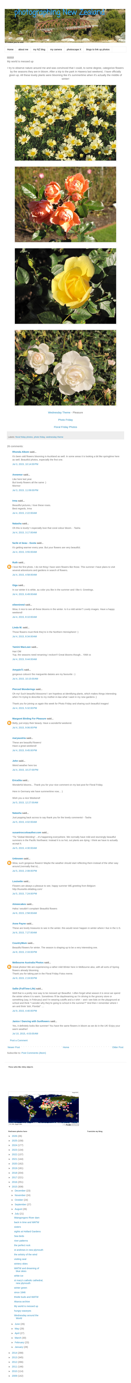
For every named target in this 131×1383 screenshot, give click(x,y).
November (20, 1195)
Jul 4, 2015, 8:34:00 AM (24, 636)
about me (23, 49)
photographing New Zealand (54, 12)
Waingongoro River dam (26, 1217)
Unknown (17, 858)
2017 (15, 1177)
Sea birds (19, 1236)
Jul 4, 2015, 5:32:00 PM (24, 708)
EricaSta (17, 780)
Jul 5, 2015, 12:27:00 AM (25, 802)
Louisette (17, 881)
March (18, 1338)
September (21, 1204)
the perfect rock (22, 1245)
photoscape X (74, 49)
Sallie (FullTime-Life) (23, 988)
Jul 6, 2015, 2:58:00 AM (24, 913)
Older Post (117, 1047)
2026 (15, 1136)
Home (10, 49)
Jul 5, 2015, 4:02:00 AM (24, 822)
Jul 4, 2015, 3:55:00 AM (24, 552)
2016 (15, 1182)
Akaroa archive (22, 1301)
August (19, 1209)
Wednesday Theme (59, 412)
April (17, 1333)
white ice (18, 1275)
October (19, 1200)
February (20, 1342)
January (19, 1347)
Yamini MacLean (21, 647)
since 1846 (20, 1292)
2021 (15, 1159)
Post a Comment (19, 1040)
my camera (56, 49)
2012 (15, 1362)
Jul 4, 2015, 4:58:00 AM (24, 574)
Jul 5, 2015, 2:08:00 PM (24, 871)
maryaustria (19, 738)
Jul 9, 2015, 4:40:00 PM (24, 1010)
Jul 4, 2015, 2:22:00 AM (24, 513)
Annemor (17, 474)
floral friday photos (24, 437)
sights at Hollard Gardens (27, 1231)
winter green (20, 1287)
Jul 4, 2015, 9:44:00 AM (24, 659)
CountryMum (19, 943)
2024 (15, 1145)
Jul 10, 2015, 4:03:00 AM (25, 1033)
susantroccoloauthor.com (26, 832)
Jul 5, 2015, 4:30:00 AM (24, 848)
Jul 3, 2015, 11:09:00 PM (25, 490)
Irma (14, 500)
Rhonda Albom (20, 452)
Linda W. (17, 627)
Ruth (15, 562)
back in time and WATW (26, 1222)
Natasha (17, 523)
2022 (15, 1154)
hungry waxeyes (22, 1310)
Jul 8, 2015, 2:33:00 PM (24, 952)
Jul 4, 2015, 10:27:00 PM (25, 770)
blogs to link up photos (98, 49)
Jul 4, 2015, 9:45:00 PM (24, 750)
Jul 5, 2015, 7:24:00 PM (24, 893)
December (20, 1190)
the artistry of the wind (25, 1254)
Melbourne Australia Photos (28, 962)
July (17, 1213)
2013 (15, 1357)
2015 (15, 1186)
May (17, 1328)
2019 (15, 1168)
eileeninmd (18, 604)
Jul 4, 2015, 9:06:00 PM (24, 727)
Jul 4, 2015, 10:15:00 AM (25, 678)
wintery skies (21, 1263)
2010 (15, 1371)
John (15, 761)
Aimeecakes (19, 904)
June (17, 1324)
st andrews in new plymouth (28, 1250)
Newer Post (14, 1047)
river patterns (21, 1240)
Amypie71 (18, 669)
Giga (15, 585)
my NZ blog (39, 49)
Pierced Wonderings (23, 689)
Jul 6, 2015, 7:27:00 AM (24, 932)
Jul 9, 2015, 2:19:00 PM (24, 978)
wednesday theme (54, 437)
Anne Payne (19, 923)
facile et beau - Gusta (24, 543)
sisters (17, 1227)
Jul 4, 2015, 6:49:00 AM (24, 594)
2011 (15, 1366)
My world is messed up (26, 1306)
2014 (15, 1352)
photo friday (39, 437)
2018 (15, 1173)
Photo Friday (65, 419)
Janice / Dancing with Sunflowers (31, 1021)
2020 (15, 1163)
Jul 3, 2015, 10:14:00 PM (25, 464)
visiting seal (20, 1259)
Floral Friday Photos (65, 427)
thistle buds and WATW (26, 1297)
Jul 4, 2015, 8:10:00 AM (24, 617)
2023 (15, 1150)
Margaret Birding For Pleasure (29, 718)
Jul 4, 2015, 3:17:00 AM (24, 532)
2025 (15, 1140)
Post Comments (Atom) (33, 1053)
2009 (15, 1376)
